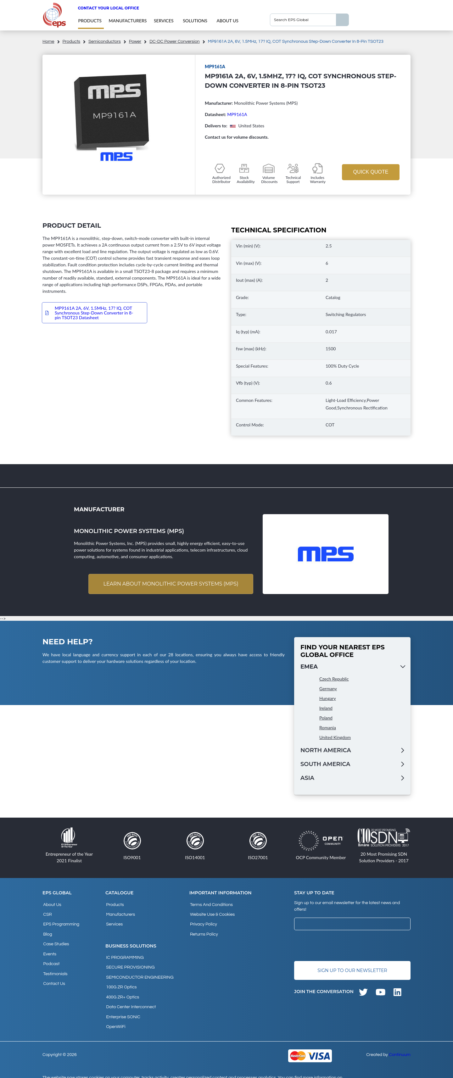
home (48, 41)
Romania (327, 728)
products (89, 20)
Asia (307, 778)
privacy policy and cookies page (81, 1070)
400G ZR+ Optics (121, 987)
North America (325, 750)
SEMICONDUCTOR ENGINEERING (139, 970)
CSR (46, 913)
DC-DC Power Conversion (174, 41)
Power (135, 41)
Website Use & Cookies (211, 913)
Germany (328, 689)
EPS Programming (60, 921)
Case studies (55, 938)
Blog (46, 930)
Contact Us (53, 972)
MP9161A (237, 114)
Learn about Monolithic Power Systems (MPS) (169, 584)
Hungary (327, 699)
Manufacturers (128, 20)
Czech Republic (334, 679)
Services (164, 20)
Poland (326, 718)
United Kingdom (335, 738)
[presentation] (342, 946)
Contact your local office (108, 8)
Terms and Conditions (210, 904)
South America (325, 764)
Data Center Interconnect (130, 995)
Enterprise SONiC (122, 1004)
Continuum (400, 1040)
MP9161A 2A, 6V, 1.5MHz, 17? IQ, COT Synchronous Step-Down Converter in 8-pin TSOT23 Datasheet (94, 312)
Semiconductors (104, 41)
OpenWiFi (115, 1012)
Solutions (195, 20)
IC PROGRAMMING (124, 953)
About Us (227, 20)
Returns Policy (203, 930)
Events (49, 947)
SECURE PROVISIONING (129, 961)
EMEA (309, 667)
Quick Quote (370, 172)
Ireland (326, 708)
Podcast (50, 955)
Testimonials (54, 964)
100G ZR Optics (120, 978)
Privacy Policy (202, 921)
